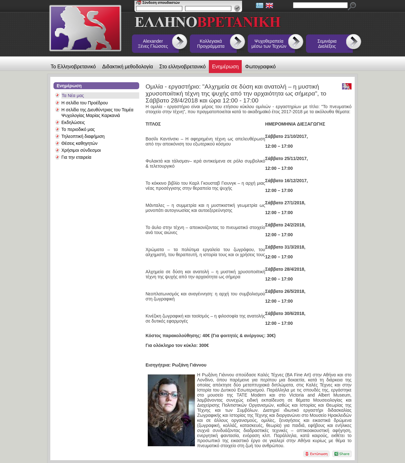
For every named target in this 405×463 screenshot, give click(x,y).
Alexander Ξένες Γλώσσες (153, 44)
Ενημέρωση (225, 66)
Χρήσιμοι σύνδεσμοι (81, 150)
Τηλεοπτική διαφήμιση (83, 136)
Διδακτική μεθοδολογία (127, 66)
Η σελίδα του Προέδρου (84, 102)
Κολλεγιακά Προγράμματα (211, 44)
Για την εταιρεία (76, 157)
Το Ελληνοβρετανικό (73, 66)
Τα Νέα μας (73, 95)
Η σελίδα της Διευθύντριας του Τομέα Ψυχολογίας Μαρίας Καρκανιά (97, 112)
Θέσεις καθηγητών (79, 143)
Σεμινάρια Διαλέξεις (326, 44)
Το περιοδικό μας (78, 129)
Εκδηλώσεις (73, 122)
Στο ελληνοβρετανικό (182, 66)
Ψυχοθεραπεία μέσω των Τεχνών (269, 44)
